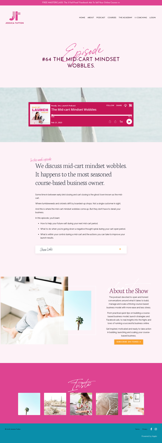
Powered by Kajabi (149, 436)
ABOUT (91, 18)
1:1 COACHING (141, 18)
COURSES (112, 18)
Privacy (144, 429)
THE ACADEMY (125, 18)
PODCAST (100, 18)
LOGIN (152, 18)
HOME (82, 18)
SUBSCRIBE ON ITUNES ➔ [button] (129, 342)
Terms (137, 429)
